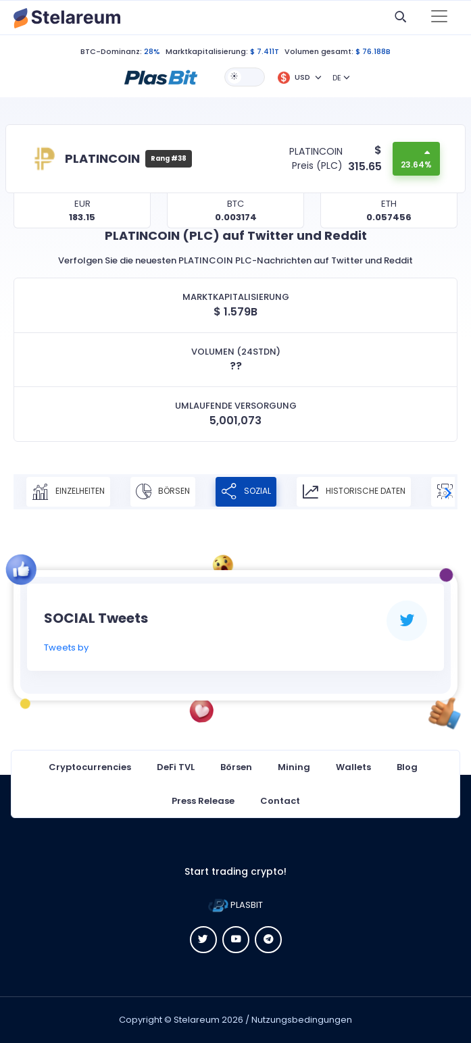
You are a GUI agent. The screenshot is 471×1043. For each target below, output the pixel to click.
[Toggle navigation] (439, 17)
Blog (407, 767)
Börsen (163, 491)
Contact (280, 800)
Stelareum (197, 1019)
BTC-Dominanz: (111, 51)
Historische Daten (353, 491)
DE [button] (336, 77)
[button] (161, 76)
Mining (294, 767)
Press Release (203, 800)
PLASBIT (235, 904)
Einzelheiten (68, 491)
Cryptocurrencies (90, 767)
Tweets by (66, 647)
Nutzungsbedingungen (301, 1019)
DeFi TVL (176, 767)
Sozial (246, 491)
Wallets (353, 767)
